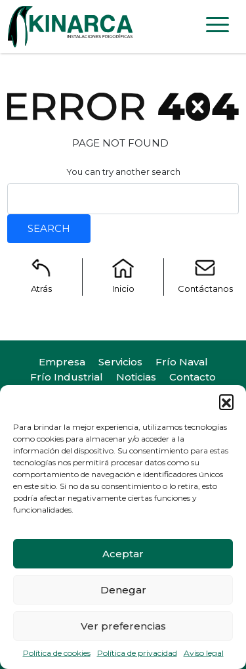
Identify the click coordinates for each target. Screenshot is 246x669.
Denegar (123, 590)
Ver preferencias (123, 626)
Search (49, 228)
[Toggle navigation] (217, 27)
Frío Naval (181, 362)
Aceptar (123, 553)
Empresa (62, 362)
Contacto (192, 377)
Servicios (120, 362)
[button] (226, 401)
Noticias (136, 377)
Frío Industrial (66, 377)
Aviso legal (204, 653)
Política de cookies (57, 653)
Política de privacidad (137, 653)
